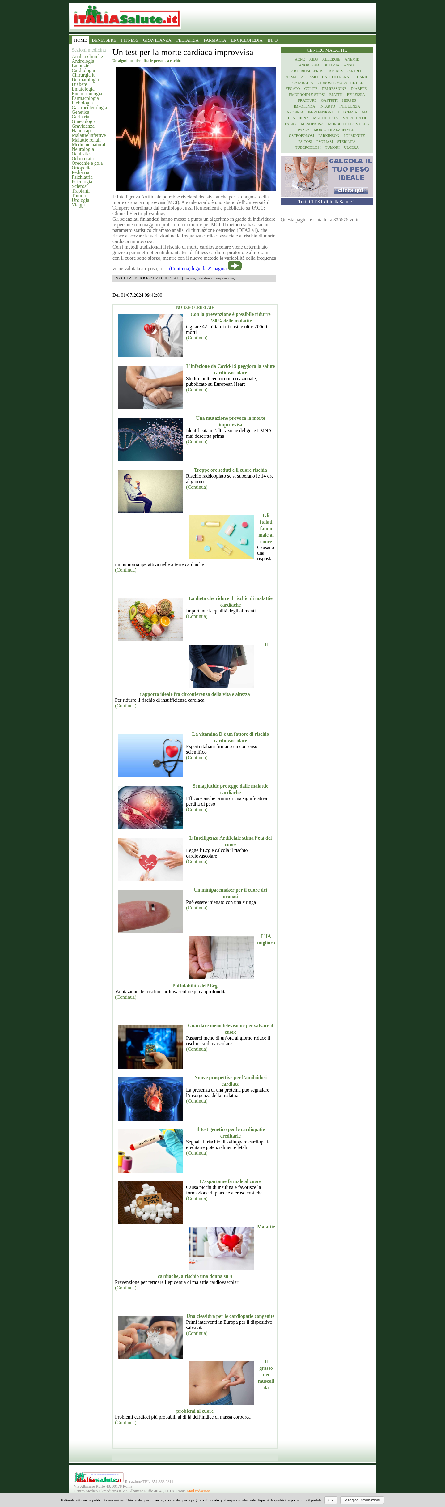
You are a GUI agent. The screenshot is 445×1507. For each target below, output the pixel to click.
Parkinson (328, 136)
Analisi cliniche (87, 56)
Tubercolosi (308, 147)
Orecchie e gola (87, 163)
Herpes (349, 100)
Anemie (352, 59)
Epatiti (336, 94)
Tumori (79, 195)
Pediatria (80, 172)
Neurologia (83, 149)
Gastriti (329, 100)
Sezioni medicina (89, 50)
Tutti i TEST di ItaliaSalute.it (327, 201)
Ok (330, 1500)
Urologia (80, 200)
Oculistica (82, 153)
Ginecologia (84, 121)
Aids (313, 59)
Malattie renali (86, 140)
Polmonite (354, 136)
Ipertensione (321, 112)
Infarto (327, 106)
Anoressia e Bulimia (319, 65)
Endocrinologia (87, 93)
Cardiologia (83, 70)
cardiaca (205, 278)
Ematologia (83, 89)
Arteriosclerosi (307, 71)
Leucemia (347, 112)
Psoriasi (324, 141)
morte (190, 278)
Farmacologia (85, 98)
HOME (80, 40)
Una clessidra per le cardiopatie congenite (231, 1316)
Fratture (307, 100)
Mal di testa (325, 118)
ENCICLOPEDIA (247, 40)
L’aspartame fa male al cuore (230, 1181)
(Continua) (196, 337)
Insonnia (294, 112)
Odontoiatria (84, 158)
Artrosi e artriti (346, 71)
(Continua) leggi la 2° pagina (198, 268)
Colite (310, 89)
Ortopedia (81, 167)
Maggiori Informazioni (362, 1500)
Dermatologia (85, 79)
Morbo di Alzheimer (334, 130)
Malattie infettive (89, 135)
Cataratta (302, 83)
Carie (362, 77)
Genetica (80, 112)
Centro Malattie (327, 50)
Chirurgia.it (83, 75)
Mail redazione (198, 1491)
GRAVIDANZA (157, 40)
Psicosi (305, 141)
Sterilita (346, 141)
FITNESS (129, 40)
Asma (291, 77)
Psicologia (82, 181)
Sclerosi (80, 186)
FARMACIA (215, 40)
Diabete (79, 84)
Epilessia (356, 94)
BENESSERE (104, 40)
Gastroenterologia (89, 107)
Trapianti (81, 191)
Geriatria (80, 116)
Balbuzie (80, 65)
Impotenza (304, 106)
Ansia (349, 65)
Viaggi (78, 204)
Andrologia (83, 61)
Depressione (334, 89)
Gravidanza (83, 126)
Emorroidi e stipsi (307, 94)
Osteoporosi (301, 136)
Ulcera (351, 147)
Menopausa (312, 124)
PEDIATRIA (187, 40)
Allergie (331, 59)
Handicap (81, 130)
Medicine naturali (89, 144)
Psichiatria (82, 177)
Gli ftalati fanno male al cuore (265, 528)
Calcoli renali (337, 77)
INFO (273, 40)
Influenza (349, 106)
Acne (300, 59)
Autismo (309, 77)
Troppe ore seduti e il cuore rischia (230, 470)
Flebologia (82, 102)
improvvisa (225, 278)
